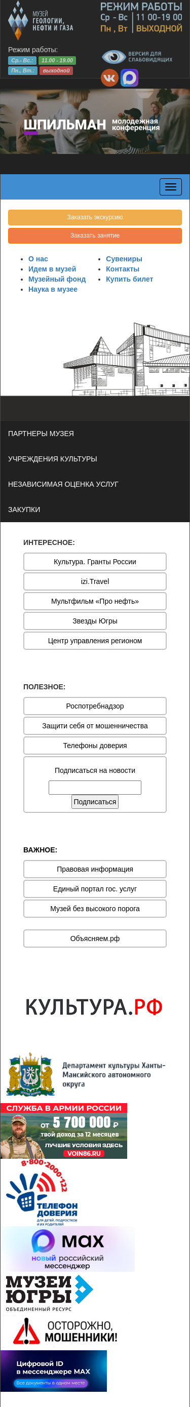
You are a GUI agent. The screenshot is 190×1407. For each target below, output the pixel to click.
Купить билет (129, 279)
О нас (38, 259)
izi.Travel (95, 581)
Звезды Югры (95, 621)
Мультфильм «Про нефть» (95, 601)
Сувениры (124, 259)
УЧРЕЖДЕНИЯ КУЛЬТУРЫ (52, 459)
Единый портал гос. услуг (95, 889)
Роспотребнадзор (95, 706)
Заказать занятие (95, 235)
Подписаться (95, 802)
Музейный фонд (57, 279)
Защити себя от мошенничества (95, 726)
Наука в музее (53, 289)
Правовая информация (95, 869)
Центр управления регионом (95, 641)
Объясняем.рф (95, 938)
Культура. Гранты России (95, 562)
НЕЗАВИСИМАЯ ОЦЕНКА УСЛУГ (63, 484)
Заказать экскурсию (95, 217)
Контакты (122, 269)
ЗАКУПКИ (24, 509)
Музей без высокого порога (95, 909)
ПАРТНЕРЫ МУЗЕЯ (41, 433)
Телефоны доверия (95, 745)
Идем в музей (52, 269)
